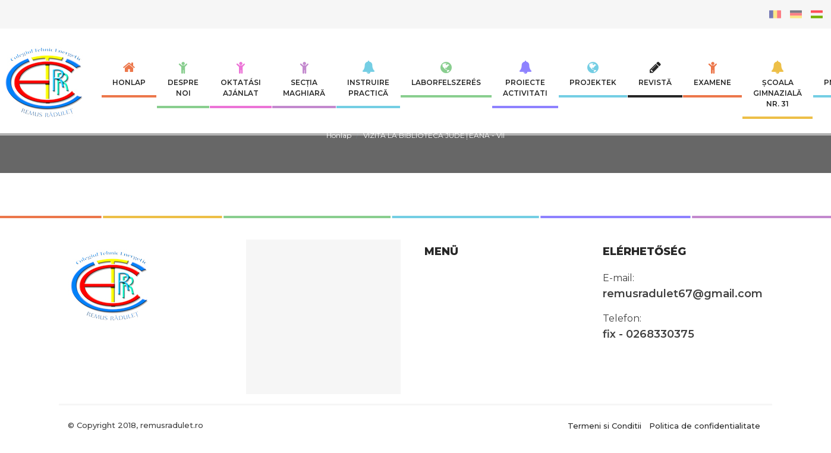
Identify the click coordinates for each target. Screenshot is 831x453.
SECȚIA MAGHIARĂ (304, 79)
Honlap (129, 74)
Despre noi (183, 79)
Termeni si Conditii (604, 425)
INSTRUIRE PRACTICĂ (368, 79)
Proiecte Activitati (525, 79)
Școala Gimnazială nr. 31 (777, 84)
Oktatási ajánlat (241, 79)
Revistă (655, 74)
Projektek (592, 74)
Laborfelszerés (446, 74)
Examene (712, 74)
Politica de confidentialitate (704, 425)
